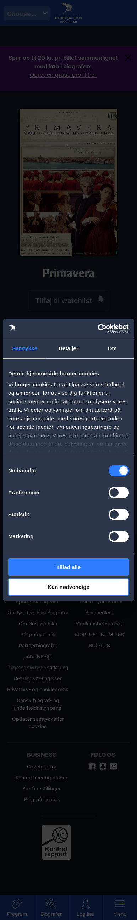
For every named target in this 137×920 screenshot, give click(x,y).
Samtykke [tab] (24, 348)
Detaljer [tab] (68, 348)
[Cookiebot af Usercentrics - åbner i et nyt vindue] (98, 328)
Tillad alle (68, 567)
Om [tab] (112, 348)
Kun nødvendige (68, 587)
